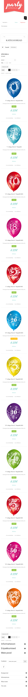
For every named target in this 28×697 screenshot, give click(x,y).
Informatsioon (8, 644)
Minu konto (4, 681)
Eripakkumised (8, 648)
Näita (2, 62)
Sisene (16, 22)
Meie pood (6, 652)
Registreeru (22, 22)
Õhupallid (7, 47)
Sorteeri (2, 60)
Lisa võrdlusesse (18, 118)
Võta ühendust (4, 26)
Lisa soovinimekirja (9, 118)
